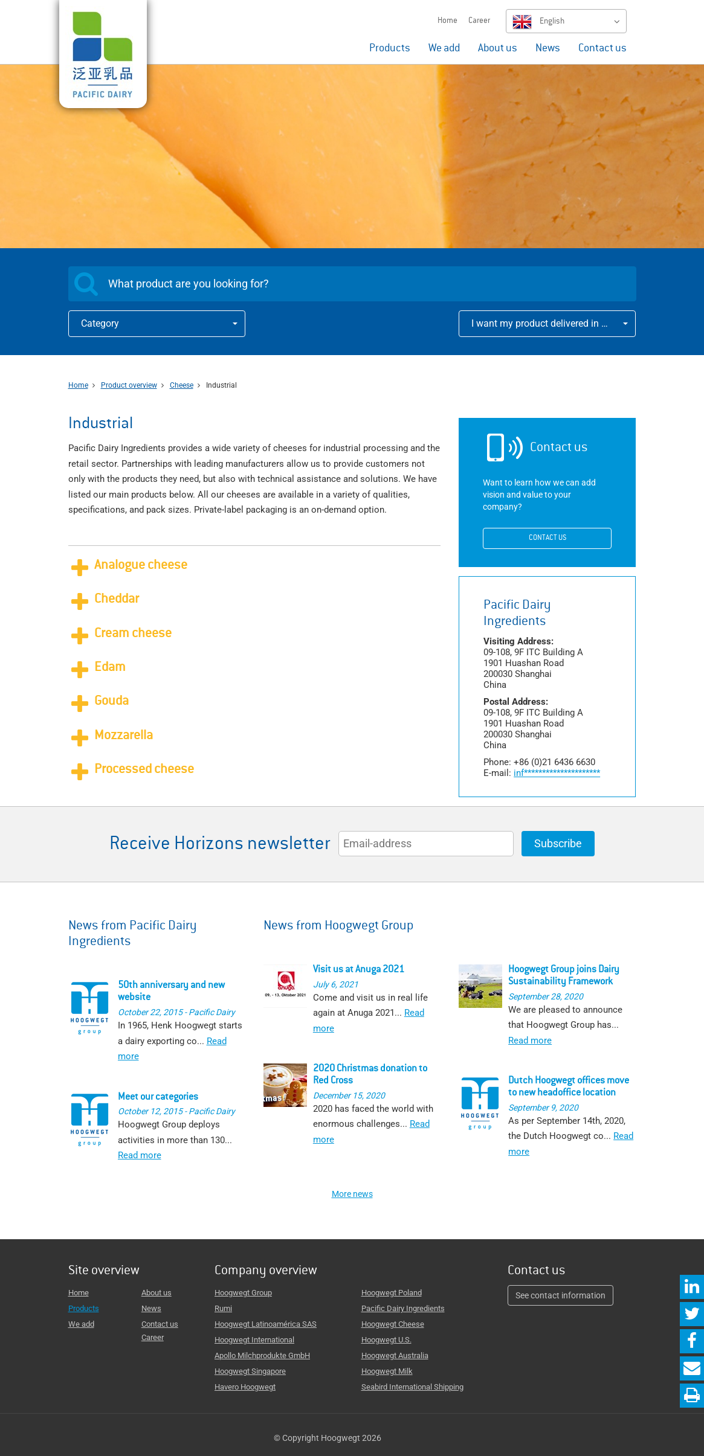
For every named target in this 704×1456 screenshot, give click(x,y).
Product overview (129, 385)
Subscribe (558, 843)
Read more (139, 1155)
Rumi (223, 1308)
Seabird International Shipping (412, 1386)
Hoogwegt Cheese (392, 1324)
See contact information (560, 1295)
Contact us (602, 48)
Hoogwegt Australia (394, 1355)
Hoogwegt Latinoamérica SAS (266, 1324)
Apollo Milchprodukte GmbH (262, 1355)
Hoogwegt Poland (391, 1292)
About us (497, 48)
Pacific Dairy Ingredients (403, 1308)
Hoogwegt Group (243, 1292)
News (547, 48)
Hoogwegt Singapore (250, 1371)
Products (389, 48)
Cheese (181, 385)
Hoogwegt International (254, 1339)
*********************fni (557, 773)
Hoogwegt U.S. (386, 1339)
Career (479, 21)
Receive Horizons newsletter (220, 845)
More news (352, 1194)
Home (447, 21)
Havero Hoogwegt (245, 1386)
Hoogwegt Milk (387, 1371)
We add (444, 48)
